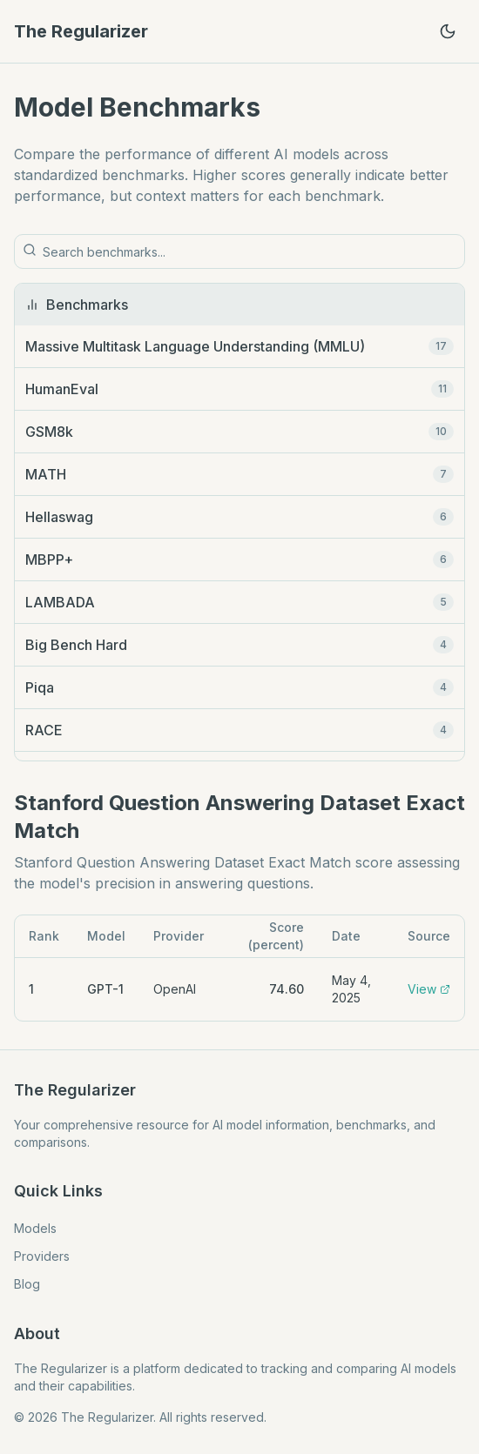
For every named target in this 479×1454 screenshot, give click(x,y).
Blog (27, 1283)
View (429, 989)
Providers (42, 1256)
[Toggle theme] (447, 31)
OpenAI (174, 989)
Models (35, 1228)
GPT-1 (105, 989)
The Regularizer (81, 31)
